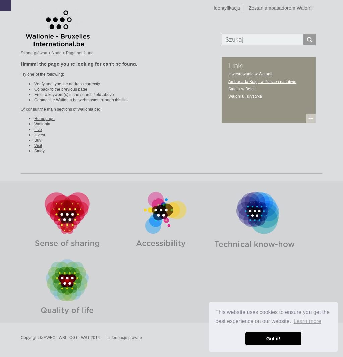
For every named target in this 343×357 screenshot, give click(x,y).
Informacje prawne (125, 337)
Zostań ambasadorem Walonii (280, 8)
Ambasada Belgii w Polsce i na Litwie (262, 81)
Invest (39, 135)
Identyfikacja (227, 8)
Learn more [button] (307, 321)
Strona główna (34, 53)
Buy (37, 140)
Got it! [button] (273, 338)
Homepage (44, 118)
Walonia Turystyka (245, 96)
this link (122, 100)
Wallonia (42, 124)
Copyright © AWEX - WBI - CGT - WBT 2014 (60, 337)
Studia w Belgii (242, 89)
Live (38, 129)
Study (39, 151)
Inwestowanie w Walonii (250, 74)
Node (57, 53)
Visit (38, 145)
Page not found (80, 53)
